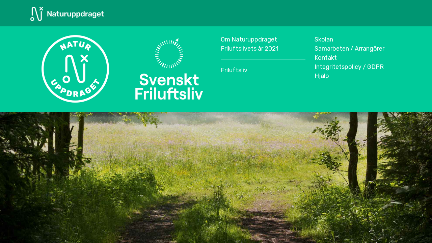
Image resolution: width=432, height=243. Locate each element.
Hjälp (322, 76)
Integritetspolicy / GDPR (349, 67)
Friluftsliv (234, 70)
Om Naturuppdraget (249, 39)
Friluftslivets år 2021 (249, 48)
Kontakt (326, 57)
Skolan (324, 39)
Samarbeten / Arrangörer (349, 48)
